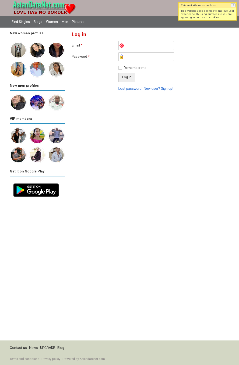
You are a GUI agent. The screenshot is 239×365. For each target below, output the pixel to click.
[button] (233, 5)
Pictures (78, 22)
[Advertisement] (37, 270)
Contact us (18, 348)
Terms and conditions (24, 359)
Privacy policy (51, 359)
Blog (60, 348)
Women (52, 22)
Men (65, 22)
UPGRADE (47, 348)
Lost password (129, 88)
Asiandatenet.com (92, 359)
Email (77, 45)
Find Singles (21, 22)
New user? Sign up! (158, 88)
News (33, 348)
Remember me (135, 68)
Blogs (38, 22)
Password (81, 56)
